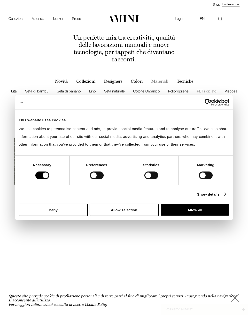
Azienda (38, 18)
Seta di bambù (36, 91)
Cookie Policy (96, 304)
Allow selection (124, 210)
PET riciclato (206, 91)
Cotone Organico (146, 91)
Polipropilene (178, 91)
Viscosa (231, 91)
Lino (92, 91)
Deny (53, 210)
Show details (208, 194)
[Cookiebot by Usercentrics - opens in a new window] (208, 102)
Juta (14, 91)
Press (76, 18)
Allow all (194, 210)
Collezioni (15, 18)
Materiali (159, 81)
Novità (61, 81)
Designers (113, 81)
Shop (216, 4)
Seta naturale (114, 91)
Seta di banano (69, 91)
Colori (137, 81)
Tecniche (185, 81)
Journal (58, 18)
